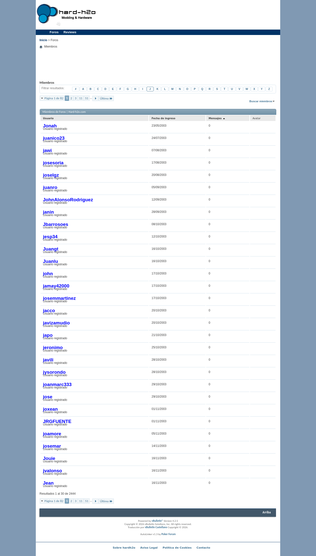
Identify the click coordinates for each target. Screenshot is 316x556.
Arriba (266, 512)
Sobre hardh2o (124, 547)
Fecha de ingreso (163, 118)
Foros (54, 32)
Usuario (48, 118)
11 (80, 98)
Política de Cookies (177, 547)
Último (106, 98)
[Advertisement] (189, 15)
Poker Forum (168, 534)
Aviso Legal (149, 547)
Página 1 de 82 (53, 98)
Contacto (203, 547)
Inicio (43, 40)
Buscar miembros (260, 101)
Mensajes (217, 118)
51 (86, 98)
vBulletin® (157, 520)
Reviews (69, 32)
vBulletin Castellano (156, 527)
